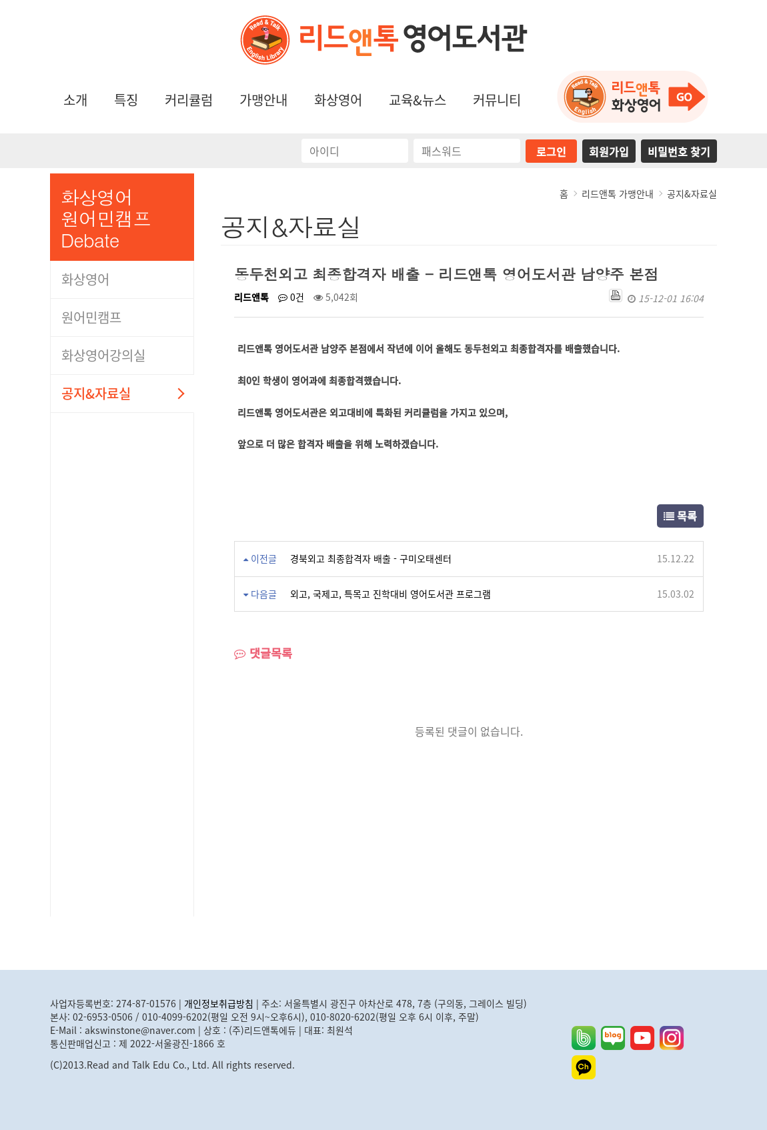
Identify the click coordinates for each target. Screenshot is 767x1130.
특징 (126, 99)
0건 (291, 297)
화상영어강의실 (103, 355)
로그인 (551, 151)
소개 (75, 99)
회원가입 (609, 151)
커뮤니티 (497, 99)
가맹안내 (263, 99)
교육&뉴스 (417, 99)
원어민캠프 (91, 317)
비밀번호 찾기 (679, 151)
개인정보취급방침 (218, 1003)
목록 (680, 516)
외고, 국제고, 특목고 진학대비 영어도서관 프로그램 (390, 593)
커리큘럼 (189, 99)
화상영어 (338, 99)
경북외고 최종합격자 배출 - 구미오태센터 (371, 558)
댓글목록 (263, 653)
